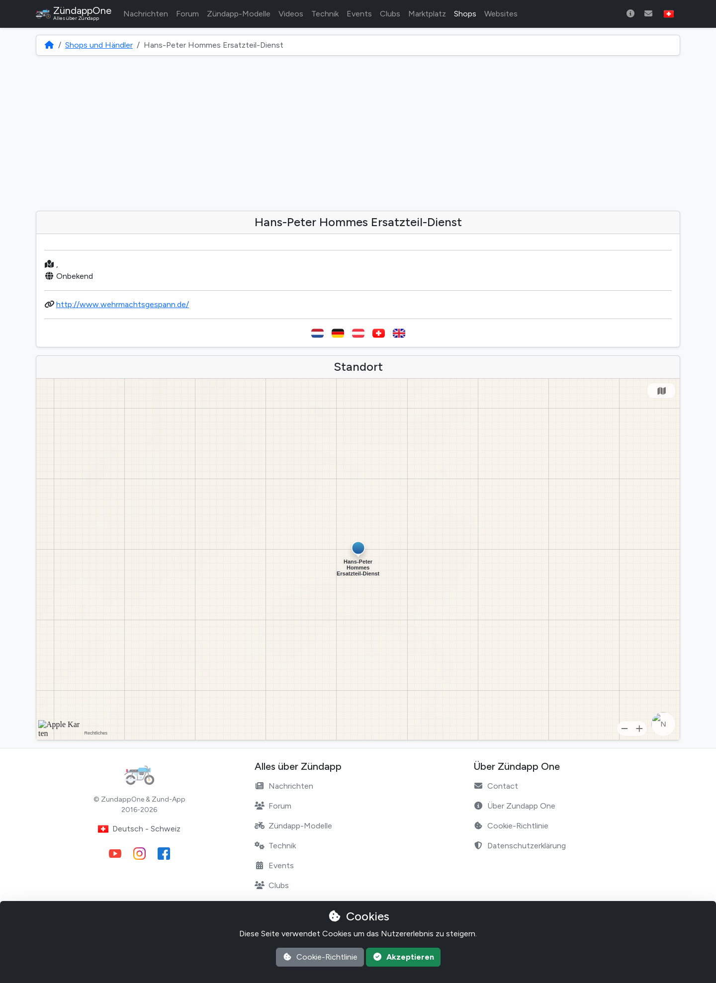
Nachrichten (145, 13)
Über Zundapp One (514, 806)
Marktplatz (427, 13)
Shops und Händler (99, 45)
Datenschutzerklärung (519, 845)
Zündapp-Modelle (238, 13)
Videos (290, 13)
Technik (325, 13)
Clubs (390, 13)
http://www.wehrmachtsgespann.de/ (122, 304)
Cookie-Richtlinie (510, 825)
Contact (495, 786)
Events (359, 13)
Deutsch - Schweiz (139, 829)
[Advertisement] (358, 133)
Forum (187, 13)
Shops (465, 13)
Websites (501, 13)
